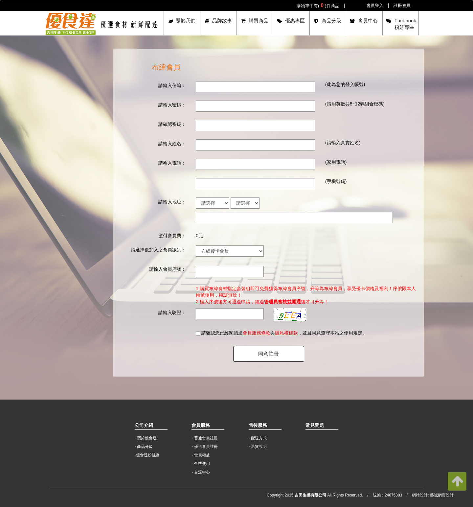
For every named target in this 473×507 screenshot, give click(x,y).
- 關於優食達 (146, 438)
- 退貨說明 (258, 446)
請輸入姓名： (172, 143)
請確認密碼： (172, 124)
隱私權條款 (286, 332)
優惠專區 (295, 20)
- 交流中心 (200, 472)
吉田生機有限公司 (101, 24)
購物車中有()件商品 (318, 5)
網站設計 (420, 495)
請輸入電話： (172, 163)
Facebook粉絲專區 (405, 24)
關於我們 (185, 20)
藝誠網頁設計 (442, 495)
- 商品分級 (144, 446)
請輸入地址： (172, 201)
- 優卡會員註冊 (204, 446)
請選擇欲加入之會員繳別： (158, 249)
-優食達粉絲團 (147, 455)
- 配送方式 (258, 438)
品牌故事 (222, 20)
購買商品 (258, 20)
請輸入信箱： (172, 85)
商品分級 (331, 20)
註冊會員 (402, 5)
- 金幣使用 (200, 463)
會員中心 (368, 20)
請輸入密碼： (172, 104)
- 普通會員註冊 (204, 438)
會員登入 (374, 5)
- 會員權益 (200, 455)
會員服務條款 (256, 332)
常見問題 (314, 425)
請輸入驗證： (172, 312)
